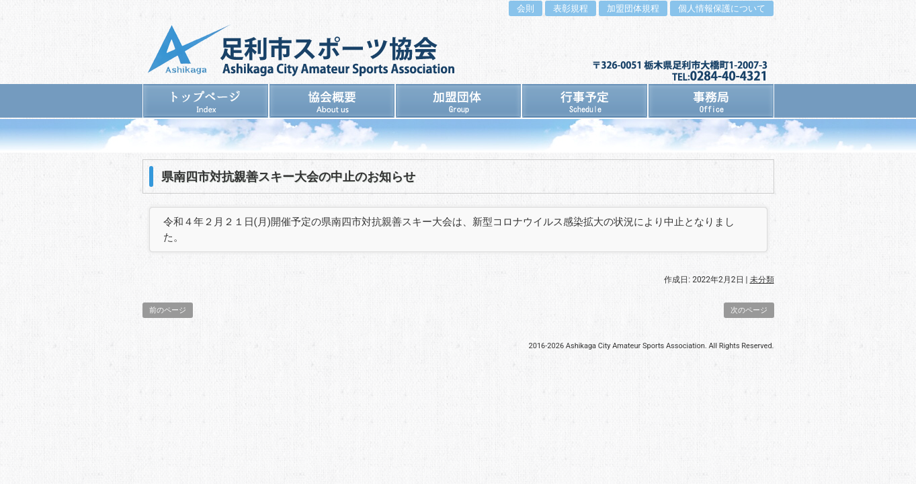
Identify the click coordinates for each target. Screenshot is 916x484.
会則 (525, 8)
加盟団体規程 (633, 8)
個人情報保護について (721, 8)
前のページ (167, 310)
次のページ (749, 310)
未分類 (762, 279)
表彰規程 (570, 8)
